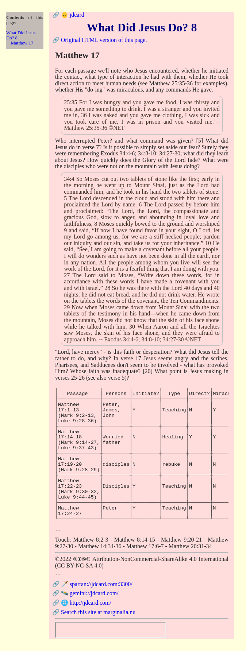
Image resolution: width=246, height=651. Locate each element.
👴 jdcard (72, 15)
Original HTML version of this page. (104, 40)
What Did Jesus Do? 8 (20, 35)
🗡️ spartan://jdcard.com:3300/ (96, 584)
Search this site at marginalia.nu (98, 612)
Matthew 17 (22, 43)
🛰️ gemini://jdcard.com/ (90, 593)
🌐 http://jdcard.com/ (86, 603)
